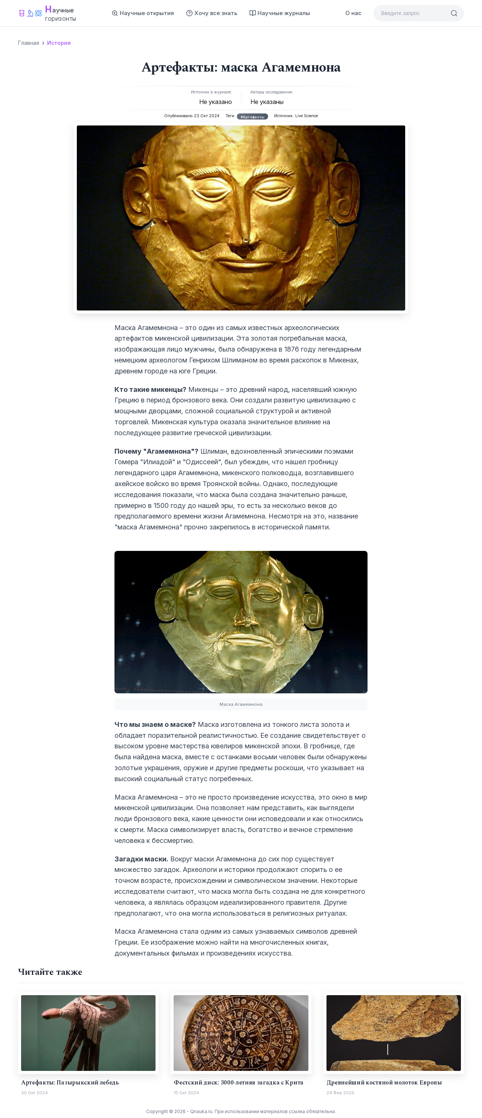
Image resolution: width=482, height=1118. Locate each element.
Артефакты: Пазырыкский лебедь (70, 1082)
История (59, 43)
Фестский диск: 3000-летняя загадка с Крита (239, 1082)
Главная (28, 43)
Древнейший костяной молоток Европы (384, 1082)
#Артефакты (253, 117)
